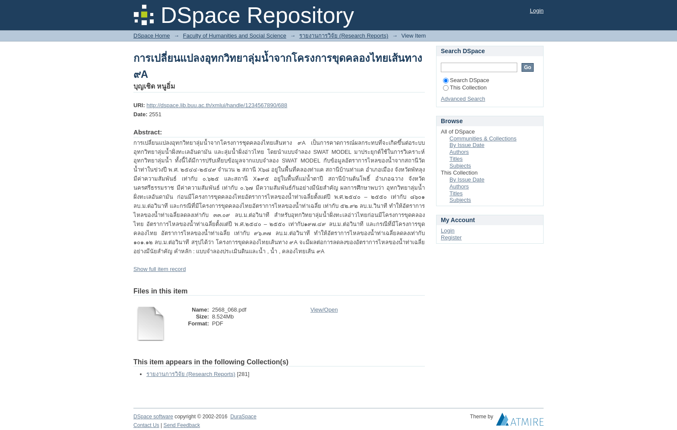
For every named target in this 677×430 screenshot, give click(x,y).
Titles (456, 159)
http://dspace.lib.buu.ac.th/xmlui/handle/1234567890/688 (216, 105)
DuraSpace (243, 417)
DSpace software (153, 417)
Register (451, 237)
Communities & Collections (482, 138)
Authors (459, 152)
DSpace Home (151, 35)
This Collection (465, 87)
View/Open (324, 309)
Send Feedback (182, 425)
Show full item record (159, 269)
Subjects (460, 165)
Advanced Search (463, 99)
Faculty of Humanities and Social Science (234, 35)
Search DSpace (466, 80)
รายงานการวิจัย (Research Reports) (343, 35)
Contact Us (146, 425)
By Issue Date (466, 145)
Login (537, 10)
